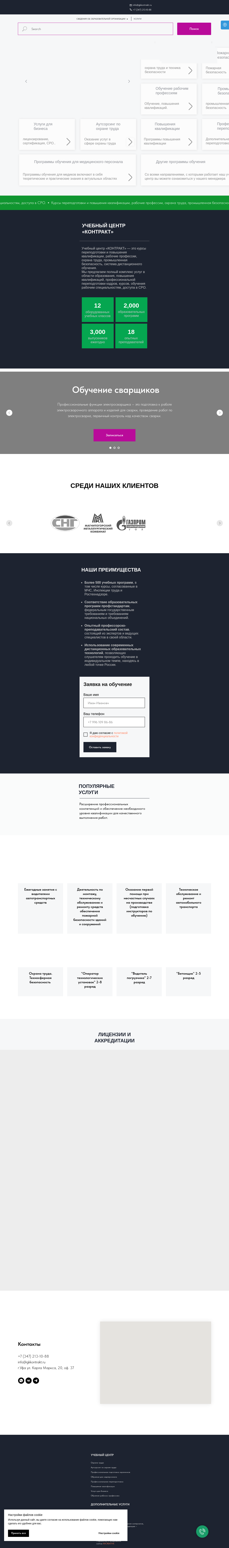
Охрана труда (97, 1462)
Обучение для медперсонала (104, 1477)
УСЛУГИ (137, 18)
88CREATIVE (108, 1543)
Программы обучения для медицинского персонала (78, 162)
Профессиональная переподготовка (107, 1481)
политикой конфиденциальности (109, 734)
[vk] (28, 1381)
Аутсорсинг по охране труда (103, 1467)
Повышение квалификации (103, 1486)
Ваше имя (91, 694)
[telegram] (36, 1381)
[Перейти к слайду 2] (114, 448)
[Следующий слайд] (220, 413)
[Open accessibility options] (225, 25)
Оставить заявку (100, 747)
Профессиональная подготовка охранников (110, 1472)
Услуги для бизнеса (99, 1491)
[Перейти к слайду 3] (119, 448)
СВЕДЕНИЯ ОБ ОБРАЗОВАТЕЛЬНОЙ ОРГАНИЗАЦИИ (100, 18)
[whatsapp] (21, 1381)
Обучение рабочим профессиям (105, 1495)
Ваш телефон (93, 714)
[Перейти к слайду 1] (110, 448)
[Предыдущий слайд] (9, 413)
